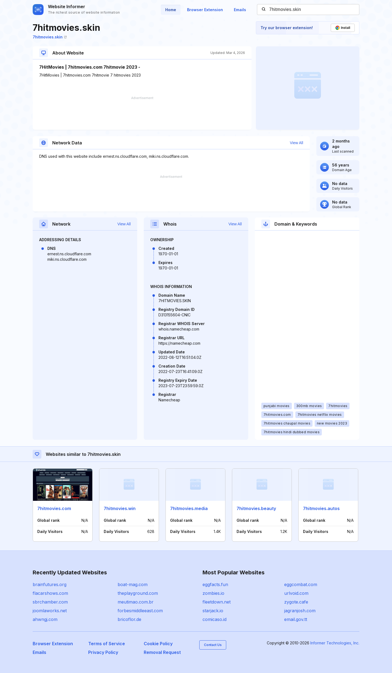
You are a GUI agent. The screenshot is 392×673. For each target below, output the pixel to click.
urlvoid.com (296, 593)
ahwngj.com (45, 619)
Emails (240, 9)
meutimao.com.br (136, 602)
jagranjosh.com (300, 610)
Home (170, 9)
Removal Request (162, 652)
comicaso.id (214, 619)
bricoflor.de (129, 619)
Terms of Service (106, 643)
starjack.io (213, 610)
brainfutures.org (49, 584)
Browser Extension (205, 9)
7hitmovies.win (120, 508)
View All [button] (296, 143)
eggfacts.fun (215, 584)
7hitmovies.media (189, 508)
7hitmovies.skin (50, 37)
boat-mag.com (133, 584)
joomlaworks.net (50, 610)
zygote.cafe (296, 602)
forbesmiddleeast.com (140, 610)
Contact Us (213, 645)
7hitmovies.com (54, 508)
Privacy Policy (103, 652)
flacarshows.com (50, 593)
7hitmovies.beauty (256, 508)
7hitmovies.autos (321, 508)
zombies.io (213, 593)
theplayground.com (138, 593)
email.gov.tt (295, 619)
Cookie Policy (158, 643)
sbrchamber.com (50, 602)
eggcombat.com (300, 584)
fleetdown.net (217, 602)
